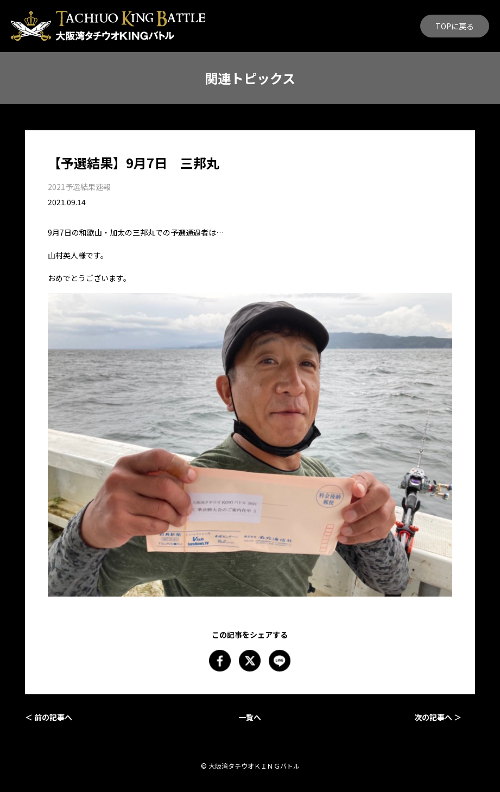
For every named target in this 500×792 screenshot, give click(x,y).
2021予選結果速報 (79, 186)
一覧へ (249, 717)
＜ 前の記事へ (48, 717)
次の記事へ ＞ (437, 717)
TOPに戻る (454, 26)
